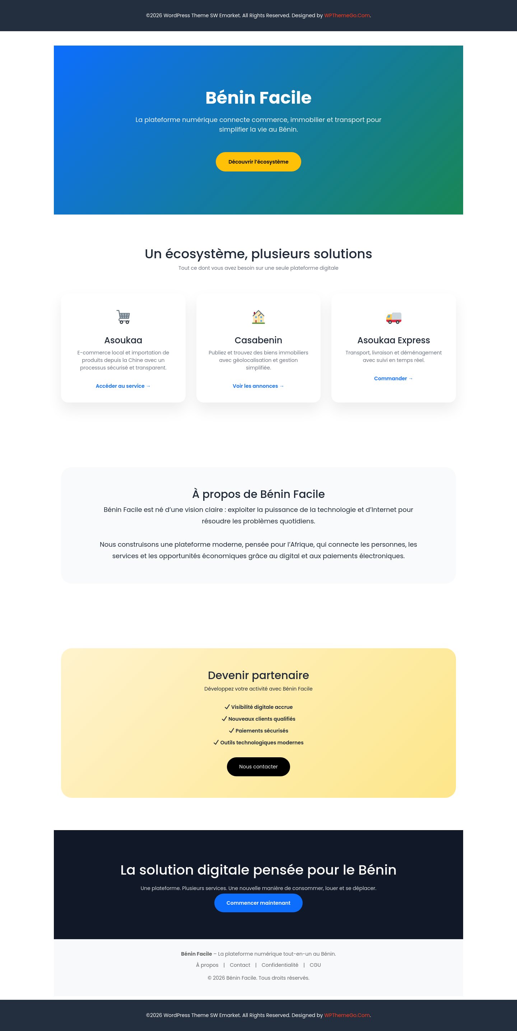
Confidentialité (280, 965)
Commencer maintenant (258, 903)
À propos (207, 965)
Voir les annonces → (258, 386)
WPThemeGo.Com (347, 15)
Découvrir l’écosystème (258, 161)
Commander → (393, 378)
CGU (315, 965)
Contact (240, 965)
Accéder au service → (123, 386)
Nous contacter (258, 766)
